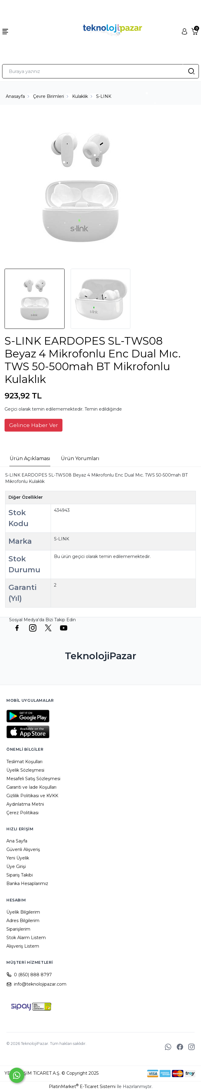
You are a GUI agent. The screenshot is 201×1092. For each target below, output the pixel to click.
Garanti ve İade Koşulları (31, 787)
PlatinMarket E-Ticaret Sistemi (82, 1086)
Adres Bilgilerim (22, 920)
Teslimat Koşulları (24, 761)
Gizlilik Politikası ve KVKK (32, 795)
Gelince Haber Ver (33, 425)
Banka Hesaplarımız (27, 883)
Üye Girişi (16, 866)
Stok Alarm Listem (26, 937)
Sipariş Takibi (19, 875)
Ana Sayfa (16, 841)
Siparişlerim (18, 929)
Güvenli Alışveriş (23, 849)
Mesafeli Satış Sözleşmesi (33, 778)
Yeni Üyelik (17, 858)
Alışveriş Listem (22, 946)
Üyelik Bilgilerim (23, 912)
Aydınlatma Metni (25, 804)
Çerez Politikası (22, 812)
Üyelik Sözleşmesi (25, 770)
